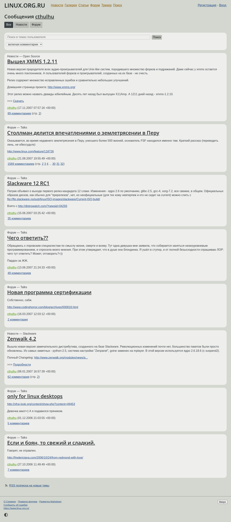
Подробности (22, 364)
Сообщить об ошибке (16, 505)
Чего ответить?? (27, 237)
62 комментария (18, 376)
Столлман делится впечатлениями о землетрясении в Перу (83, 132)
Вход (222, 5)
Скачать (18, 101)
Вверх (222, 502)
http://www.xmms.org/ (61, 87)
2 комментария (18, 319)
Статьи (83, 5)
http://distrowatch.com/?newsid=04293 (42, 206)
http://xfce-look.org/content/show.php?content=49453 (41, 404)
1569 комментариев (21, 163)
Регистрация (207, 5)
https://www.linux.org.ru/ (16, 508)
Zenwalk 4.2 (21, 338)
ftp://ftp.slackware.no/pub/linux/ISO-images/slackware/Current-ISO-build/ (53, 199)
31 (58, 163)
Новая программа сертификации (49, 292)
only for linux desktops (35, 396)
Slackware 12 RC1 (28, 183)
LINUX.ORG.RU (24, 5)
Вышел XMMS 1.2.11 (32, 61)
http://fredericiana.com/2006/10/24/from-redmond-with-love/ (45, 457)
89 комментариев (19, 113)
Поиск (117, 5)
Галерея (71, 5)
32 (62, 163)
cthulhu (44, 16)
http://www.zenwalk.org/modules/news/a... (61, 357)
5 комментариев (18, 423)
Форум (95, 5)
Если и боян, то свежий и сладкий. (51, 442)
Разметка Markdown (50, 501)
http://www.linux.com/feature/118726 (30, 151)
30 (54, 163)
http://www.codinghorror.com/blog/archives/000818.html (42, 307)
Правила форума (27, 501)
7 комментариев (18, 469)
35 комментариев (19, 218)
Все (8, 24)
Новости (57, 5)
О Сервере (10, 501)
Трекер (106, 5)
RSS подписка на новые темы (29, 485)
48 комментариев (19, 273)
